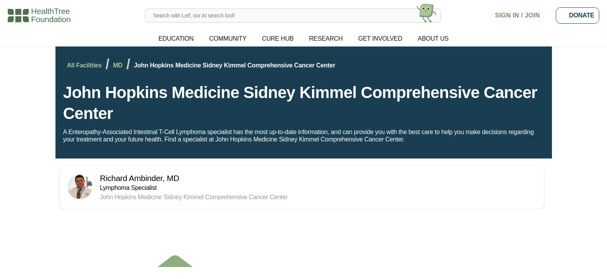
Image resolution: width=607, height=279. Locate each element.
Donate (577, 15)
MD (125, 65)
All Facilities (86, 65)
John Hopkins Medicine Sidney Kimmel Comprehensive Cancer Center (281, 103)
